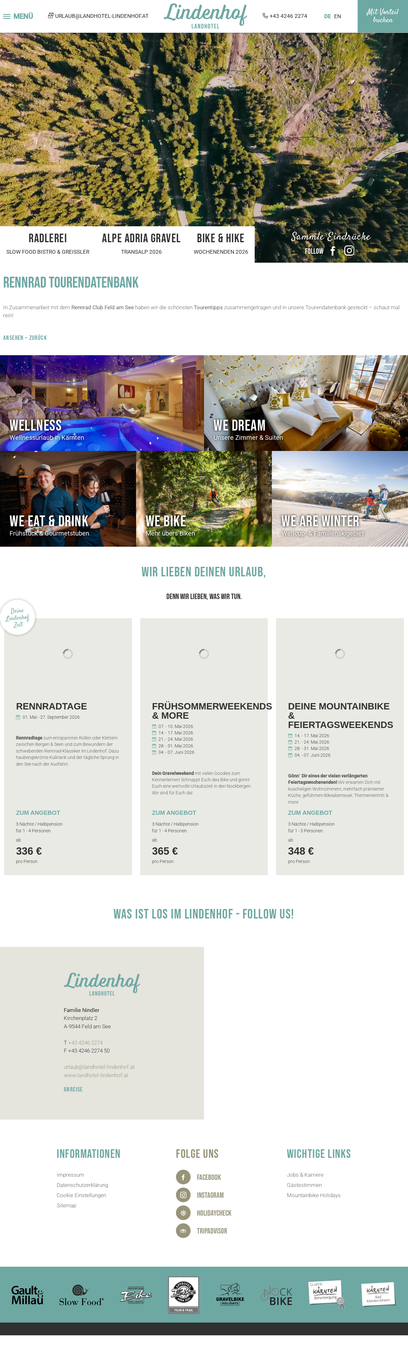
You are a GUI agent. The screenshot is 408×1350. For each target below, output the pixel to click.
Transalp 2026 (141, 252)
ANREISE (73, 1089)
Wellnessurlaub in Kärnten (47, 437)
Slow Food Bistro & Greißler (47, 252)
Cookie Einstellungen (81, 1195)
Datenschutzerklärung (82, 1185)
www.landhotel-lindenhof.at (96, 1075)
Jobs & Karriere (305, 1175)
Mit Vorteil (382, 12)
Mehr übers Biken (170, 533)
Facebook (333, 251)
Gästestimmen (304, 1185)
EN (337, 16)
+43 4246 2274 (288, 16)
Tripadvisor (212, 1231)
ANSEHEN (13, 338)
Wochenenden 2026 (221, 252)
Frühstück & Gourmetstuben (49, 533)
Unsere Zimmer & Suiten (248, 437)
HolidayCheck (214, 1213)
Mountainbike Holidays (314, 1195)
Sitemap (66, 1205)
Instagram (349, 251)
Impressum (70, 1175)
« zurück (36, 338)
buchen (382, 20)
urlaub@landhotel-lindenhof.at (101, 16)
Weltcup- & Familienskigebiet (322, 533)
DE (327, 16)
